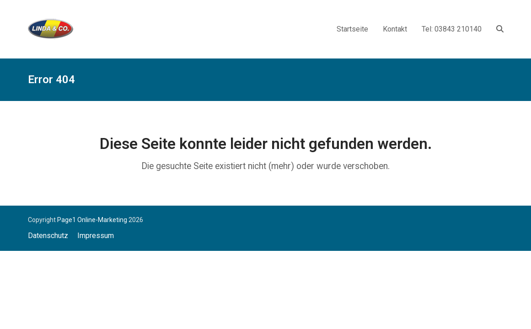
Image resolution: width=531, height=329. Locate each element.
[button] (499, 29)
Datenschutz (48, 235)
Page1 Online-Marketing (92, 219)
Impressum (95, 235)
